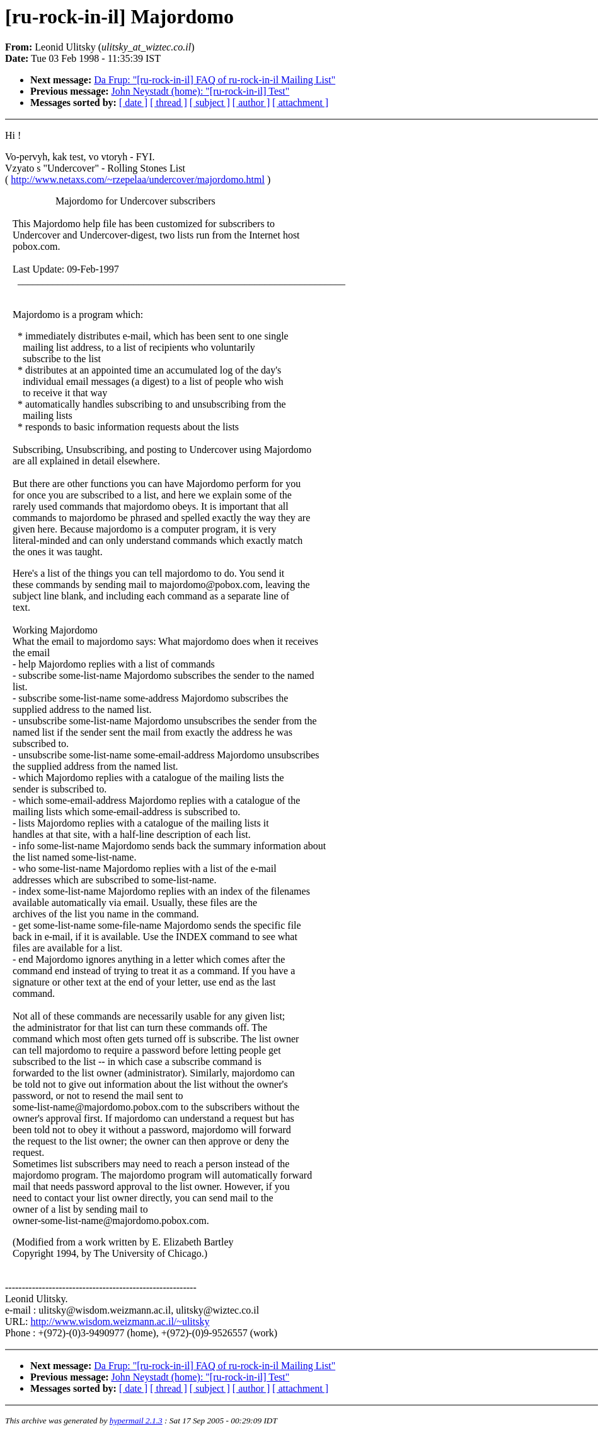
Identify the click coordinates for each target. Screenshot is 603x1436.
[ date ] (133, 102)
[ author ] (251, 102)
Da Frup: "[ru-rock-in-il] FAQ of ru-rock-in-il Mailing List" (214, 79)
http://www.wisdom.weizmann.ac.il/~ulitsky (119, 1321)
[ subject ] (210, 102)
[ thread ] (168, 102)
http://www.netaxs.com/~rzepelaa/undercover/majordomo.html (138, 179)
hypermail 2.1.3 (136, 1420)
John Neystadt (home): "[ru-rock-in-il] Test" (201, 91)
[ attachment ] (300, 102)
